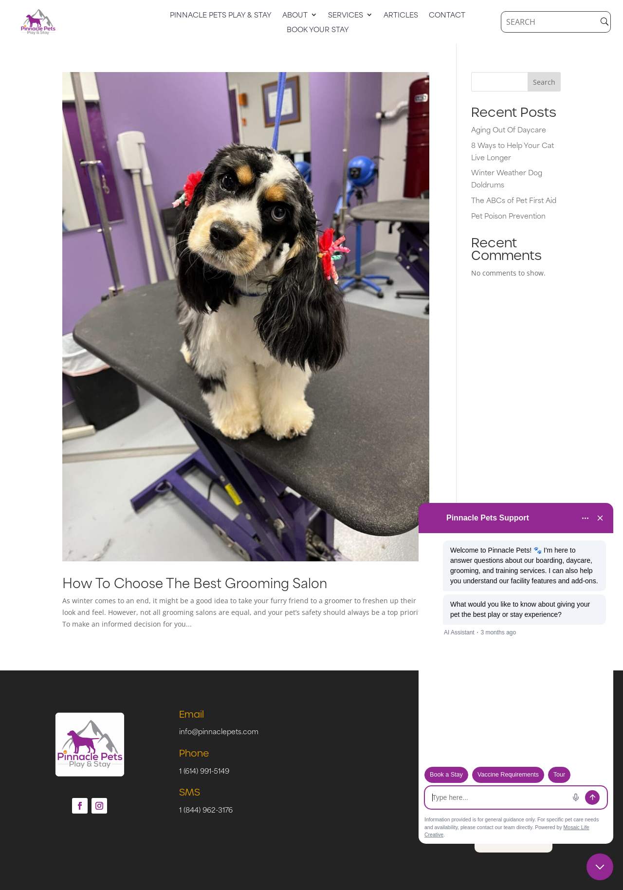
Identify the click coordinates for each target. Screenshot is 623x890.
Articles (401, 15)
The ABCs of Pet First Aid (513, 199)
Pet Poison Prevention (508, 215)
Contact (447, 15)
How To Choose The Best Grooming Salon (194, 582)
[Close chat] (599, 866)
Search (544, 82)
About (295, 15)
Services (345, 15)
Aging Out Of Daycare (508, 129)
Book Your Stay (318, 30)
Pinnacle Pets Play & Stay (221, 15)
